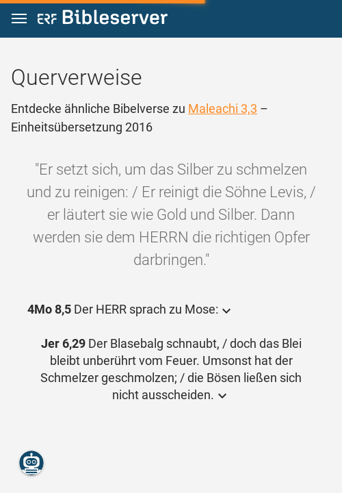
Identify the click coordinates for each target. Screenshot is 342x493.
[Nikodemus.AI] (31, 463)
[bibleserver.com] (103, 19)
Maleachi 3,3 (222, 108)
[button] (19, 19)
